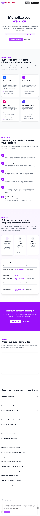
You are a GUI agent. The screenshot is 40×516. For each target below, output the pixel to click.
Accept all (7, 512)
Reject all (14, 512)
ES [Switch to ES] (28, 2)
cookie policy (15, 508)
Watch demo (26, 321)
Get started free (15, 321)
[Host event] (35, 3)
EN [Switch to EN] (26, 3)
